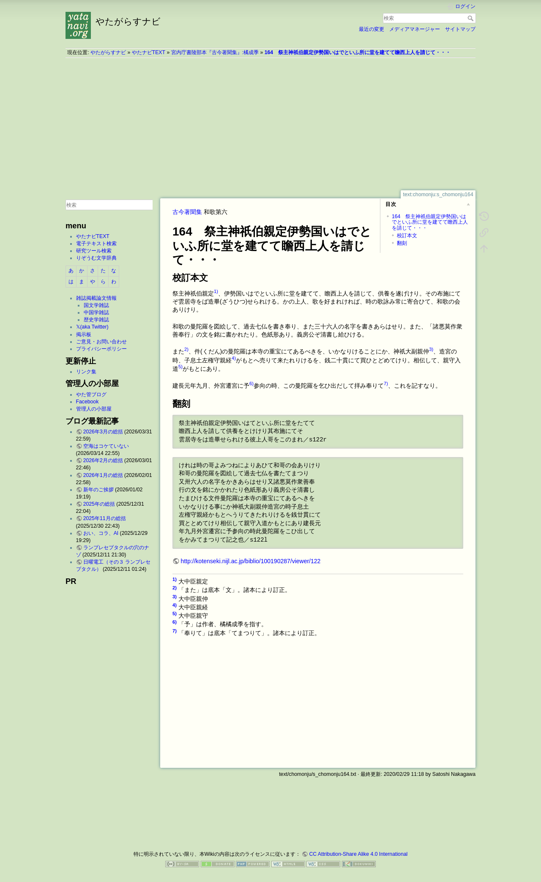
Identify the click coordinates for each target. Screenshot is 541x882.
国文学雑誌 (96, 305)
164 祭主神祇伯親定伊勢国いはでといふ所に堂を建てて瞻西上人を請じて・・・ (358, 52)
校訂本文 (407, 235)
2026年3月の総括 (103, 432)
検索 (471, 18)
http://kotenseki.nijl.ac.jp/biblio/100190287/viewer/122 (251, 561)
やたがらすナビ (108, 52)
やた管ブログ (91, 394)
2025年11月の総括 (104, 518)
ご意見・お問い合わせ (101, 342)
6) (251, 383)
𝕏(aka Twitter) (92, 327)
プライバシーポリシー (101, 349)
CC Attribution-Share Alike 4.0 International (358, 854)
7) (386, 383)
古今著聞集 (187, 211)
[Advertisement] (270, 124)
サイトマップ (460, 29)
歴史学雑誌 (96, 320)
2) (186, 349)
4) (234, 358)
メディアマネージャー (414, 29)
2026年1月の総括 (103, 475)
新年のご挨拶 (98, 490)
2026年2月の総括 (103, 460)
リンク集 (86, 372)
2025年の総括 (99, 504)
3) (431, 349)
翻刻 (402, 243)
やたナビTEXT (148, 52)
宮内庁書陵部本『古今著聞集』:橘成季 (215, 52)
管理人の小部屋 (94, 409)
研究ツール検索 (94, 251)
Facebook (87, 402)
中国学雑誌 (96, 312)
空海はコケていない (106, 446)
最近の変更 (371, 29)
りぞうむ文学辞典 (96, 258)
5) (180, 366)
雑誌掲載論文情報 (96, 298)
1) (216, 291)
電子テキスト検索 (96, 244)
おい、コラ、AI (101, 533)
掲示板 (83, 334)
